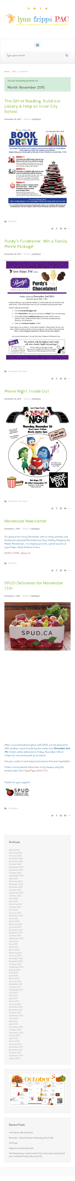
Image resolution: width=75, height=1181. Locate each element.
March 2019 (14, 950)
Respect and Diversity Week (21, 1148)
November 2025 (16, 861)
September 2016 (16, 1015)
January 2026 (15, 855)
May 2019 (13, 944)
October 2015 (15, 1030)
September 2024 (16, 875)
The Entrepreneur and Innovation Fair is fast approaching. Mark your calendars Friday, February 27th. (37, 1155)
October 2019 (15, 935)
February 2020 (15, 924)
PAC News (12, 221)
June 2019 (13, 941)
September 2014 (16, 1055)
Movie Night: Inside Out (26, 391)
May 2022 (13, 901)
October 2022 (15, 895)
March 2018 (14, 978)
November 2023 (16, 887)
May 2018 (13, 972)
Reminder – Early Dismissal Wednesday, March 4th (31, 1138)
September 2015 (16, 1033)
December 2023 (16, 884)
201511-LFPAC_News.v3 (17, 553)
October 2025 (15, 864)
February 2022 (15, 904)
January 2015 (15, 1044)
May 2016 (13, 1021)
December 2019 (16, 930)
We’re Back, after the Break (21, 1132)
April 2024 (13, 878)
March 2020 (14, 921)
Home (6, 71)
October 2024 (15, 873)
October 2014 (15, 1052)
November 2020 (16, 915)
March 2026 (14, 850)
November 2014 (15, 1050)
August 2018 (14, 970)
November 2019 (15, 933)
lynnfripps (36, 119)
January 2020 (15, 927)
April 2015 (13, 1038)
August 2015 (14, 1035)
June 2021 (13, 910)
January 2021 (15, 913)
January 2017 (15, 1004)
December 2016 (16, 1007)
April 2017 (13, 998)
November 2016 (15, 1010)
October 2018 (15, 964)
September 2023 (16, 893)
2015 (14, 71)
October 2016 (15, 1012)
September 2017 (16, 990)
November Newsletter (25, 521)
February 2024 (15, 881)
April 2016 (13, 1024)
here (36, 767)
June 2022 (13, 898)
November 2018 (15, 961)
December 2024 (16, 870)
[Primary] (37, 45)
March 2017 (14, 1001)
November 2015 (15, 1027)
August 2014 (14, 1058)
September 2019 (16, 938)
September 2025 (16, 867)
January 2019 (15, 955)
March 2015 (14, 1041)
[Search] (37, 55)
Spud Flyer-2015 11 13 (36, 770)
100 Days (13, 1143)
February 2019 (15, 953)
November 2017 (15, 984)
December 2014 (16, 1047)
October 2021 (15, 907)
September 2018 (16, 967)
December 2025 (16, 858)
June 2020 (13, 918)
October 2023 (15, 890)
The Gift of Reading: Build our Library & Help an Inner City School (32, 106)
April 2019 (13, 947)
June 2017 (13, 993)
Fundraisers (13, 371)
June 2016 (13, 1018)
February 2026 (15, 853)
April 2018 (13, 975)
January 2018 (15, 981)
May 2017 (13, 995)
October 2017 (15, 987)
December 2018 (16, 958)
